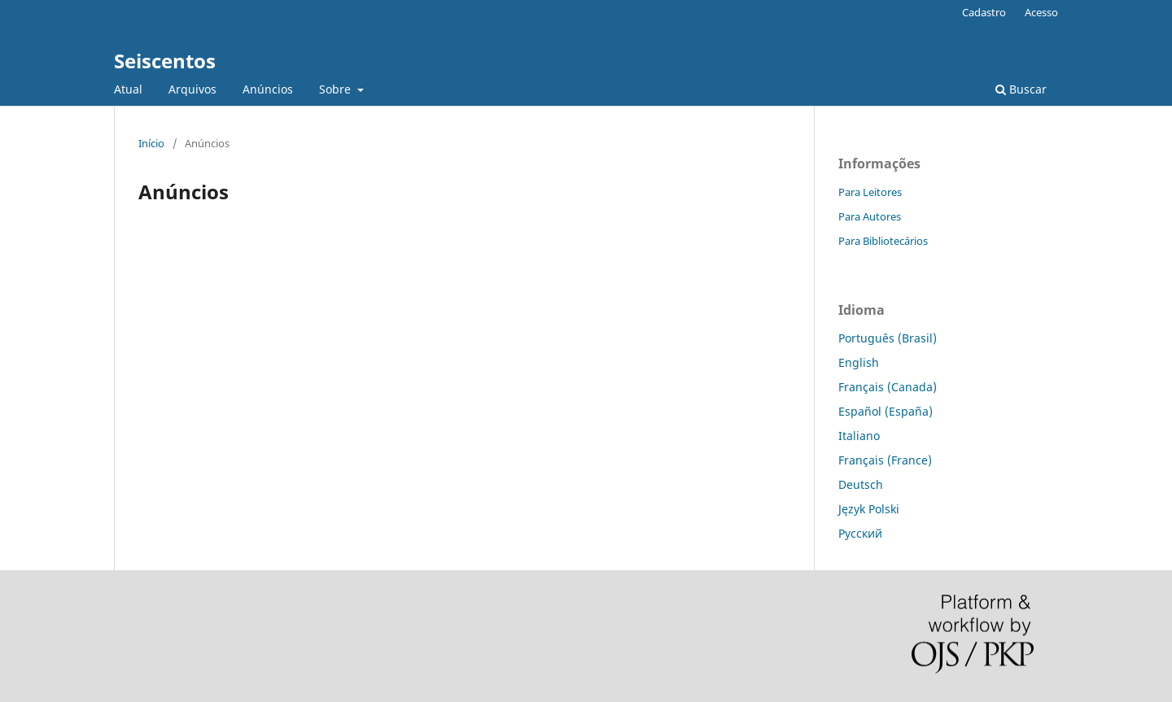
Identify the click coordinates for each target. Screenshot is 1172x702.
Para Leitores (870, 192)
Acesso (1041, 12)
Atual (128, 89)
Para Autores (869, 216)
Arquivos (192, 89)
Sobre (336, 89)
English (858, 362)
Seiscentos (165, 60)
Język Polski (868, 509)
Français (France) (885, 460)
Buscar (1021, 89)
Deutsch (860, 484)
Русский (860, 533)
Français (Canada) (887, 387)
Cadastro (984, 12)
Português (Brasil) (887, 338)
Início (151, 143)
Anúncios (268, 89)
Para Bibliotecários (883, 240)
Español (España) (885, 411)
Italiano (859, 435)
